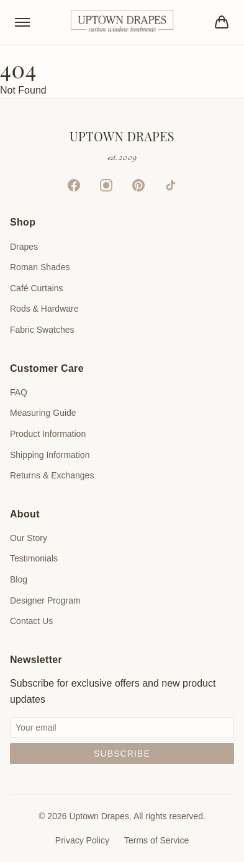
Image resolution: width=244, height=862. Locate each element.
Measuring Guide (43, 413)
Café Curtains (36, 288)
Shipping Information (49, 455)
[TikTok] (171, 185)
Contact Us (31, 621)
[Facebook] (74, 185)
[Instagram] (106, 185)
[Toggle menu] (22, 22)
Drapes (24, 247)
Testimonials (34, 558)
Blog (18, 579)
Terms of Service (156, 840)
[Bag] (221, 22)
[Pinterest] (138, 185)
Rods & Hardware (44, 309)
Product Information (48, 434)
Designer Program (45, 600)
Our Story (28, 538)
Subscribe (122, 754)
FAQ (18, 392)
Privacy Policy (82, 840)
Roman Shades (40, 267)
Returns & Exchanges (52, 475)
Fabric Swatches (42, 330)
